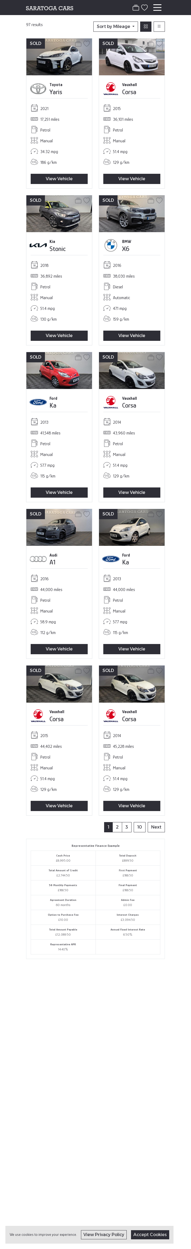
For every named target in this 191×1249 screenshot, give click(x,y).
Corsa (129, 92)
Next (156, 827)
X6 (125, 249)
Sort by (114, 26)
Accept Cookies (150, 1234)
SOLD (35, 43)
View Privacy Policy (103, 1234)
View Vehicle (59, 178)
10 (139, 827)
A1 (52, 562)
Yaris (55, 92)
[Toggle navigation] (157, 7)
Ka (52, 405)
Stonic (57, 249)
